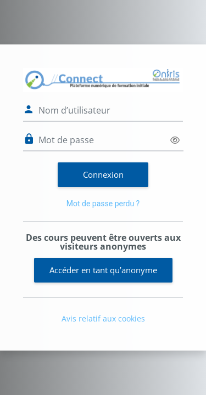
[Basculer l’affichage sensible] (175, 140)
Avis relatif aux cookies (103, 318)
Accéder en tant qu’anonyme (103, 269)
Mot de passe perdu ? (103, 203)
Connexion (103, 174)
